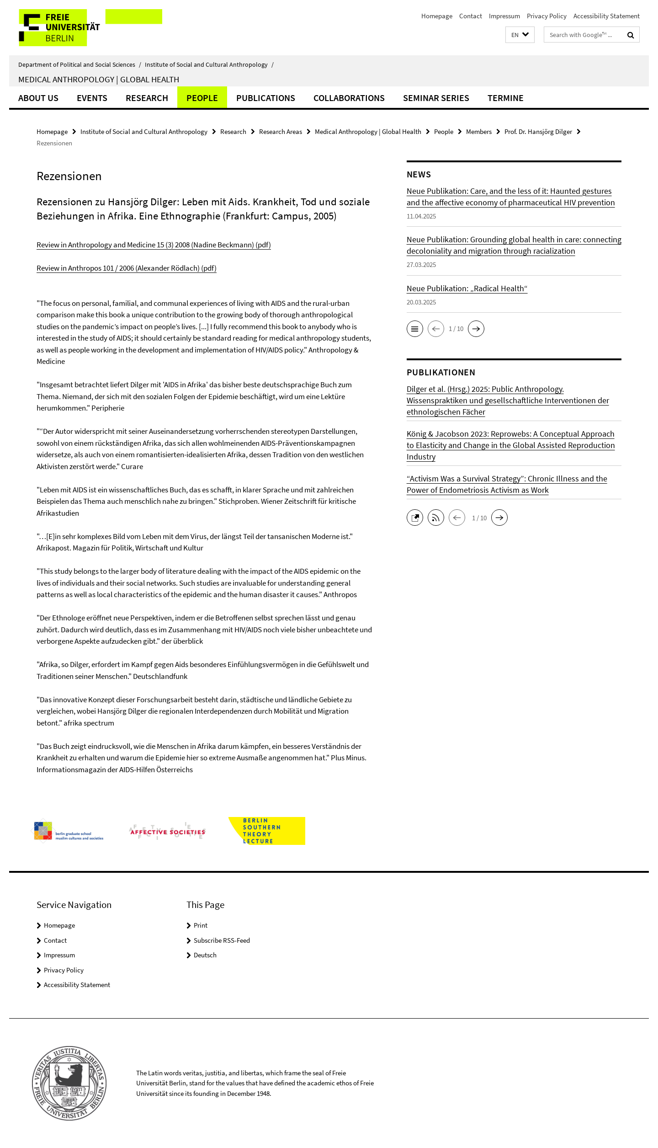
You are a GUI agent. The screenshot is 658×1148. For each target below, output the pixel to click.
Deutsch (205, 954)
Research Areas (280, 131)
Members (479, 131)
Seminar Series (436, 97)
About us (38, 97)
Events (92, 97)
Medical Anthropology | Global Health (98, 79)
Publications (265, 97)
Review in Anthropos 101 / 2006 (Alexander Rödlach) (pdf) (127, 268)
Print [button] (200, 925)
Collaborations (349, 97)
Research (147, 97)
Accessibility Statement (606, 15)
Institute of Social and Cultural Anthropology (209, 64)
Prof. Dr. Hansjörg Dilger (538, 131)
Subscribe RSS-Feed (222, 940)
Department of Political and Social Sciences (79, 64)
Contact (470, 15)
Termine (506, 97)
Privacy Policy (547, 15)
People (202, 97)
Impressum (504, 15)
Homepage (436, 15)
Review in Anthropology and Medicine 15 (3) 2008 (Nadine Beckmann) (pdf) (154, 245)
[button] (520, 35)
